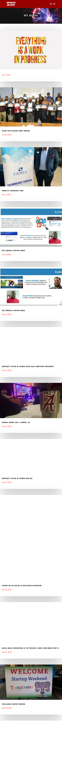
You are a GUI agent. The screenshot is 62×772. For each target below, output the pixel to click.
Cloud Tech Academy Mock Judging (16, 131)
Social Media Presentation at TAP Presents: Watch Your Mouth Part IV (30, 648)
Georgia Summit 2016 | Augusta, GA (16, 422)
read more (5, 78)
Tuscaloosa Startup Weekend (13, 704)
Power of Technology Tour (12, 191)
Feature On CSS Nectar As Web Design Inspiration (22, 585)
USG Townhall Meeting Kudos (13, 250)
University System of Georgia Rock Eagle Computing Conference (28, 366)
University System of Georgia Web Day (17, 478)
